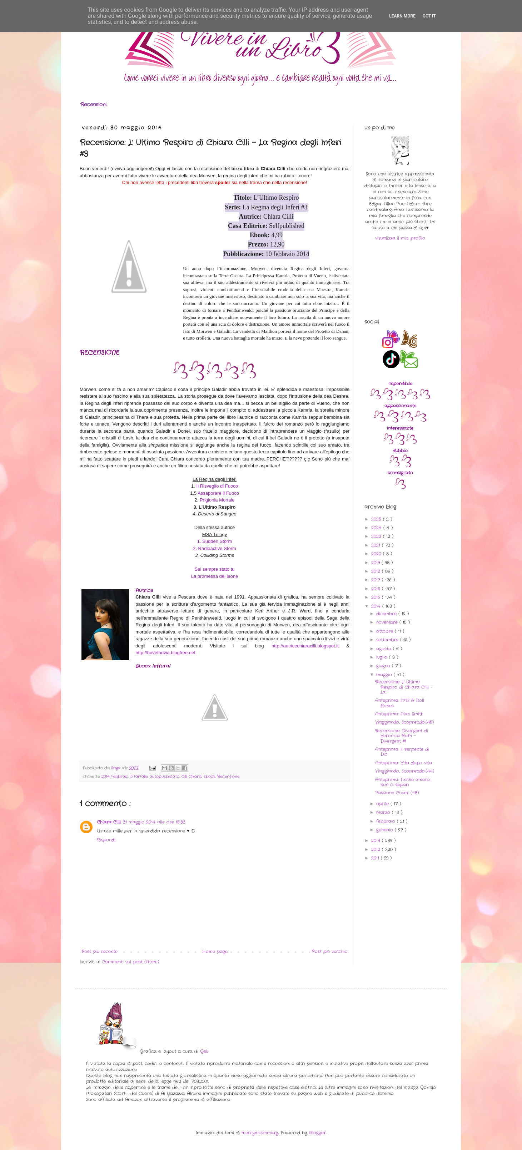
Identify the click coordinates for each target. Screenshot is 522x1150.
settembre (388, 640)
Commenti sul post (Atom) (130, 962)
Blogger (317, 1133)
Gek (204, 1051)
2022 (377, 536)
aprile (383, 804)
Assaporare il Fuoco (218, 493)
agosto (384, 649)
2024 (377, 528)
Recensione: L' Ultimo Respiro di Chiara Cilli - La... (404, 687)
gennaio (385, 830)
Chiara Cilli (109, 822)
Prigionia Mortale (217, 500)
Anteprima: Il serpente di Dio (402, 751)
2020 (377, 554)
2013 (376, 841)
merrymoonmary (260, 1133)
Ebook (209, 776)
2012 (376, 849)
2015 (376, 597)
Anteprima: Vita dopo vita (403, 763)
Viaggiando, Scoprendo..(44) (404, 771)
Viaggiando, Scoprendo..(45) (404, 722)
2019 (376, 563)
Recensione (228, 776)
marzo (384, 812)
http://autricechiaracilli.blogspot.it (305, 645)
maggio (385, 675)
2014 (376, 606)
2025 (377, 519)
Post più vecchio (330, 951)
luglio (382, 657)
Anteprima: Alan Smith (399, 714)
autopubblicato (164, 776)
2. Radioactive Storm (214, 548)
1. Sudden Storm (214, 541)
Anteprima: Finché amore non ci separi (402, 782)
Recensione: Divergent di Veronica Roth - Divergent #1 (401, 736)
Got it (429, 16)
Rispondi (106, 840)
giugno (384, 666)
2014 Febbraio (114, 776)
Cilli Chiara (192, 776)
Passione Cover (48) (397, 793)
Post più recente (99, 951)
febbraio (386, 821)
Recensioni (93, 104)
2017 (376, 580)
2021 (376, 545)
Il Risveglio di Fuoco (217, 486)
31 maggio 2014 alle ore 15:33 (154, 822)
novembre (387, 622)
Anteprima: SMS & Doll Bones (399, 702)
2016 (376, 589)
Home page (215, 951)
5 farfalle (139, 776)
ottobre (385, 631)
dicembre (387, 614)
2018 (376, 571)
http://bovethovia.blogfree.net (165, 652)
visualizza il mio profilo (400, 238)
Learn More (402, 16)
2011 (376, 858)
